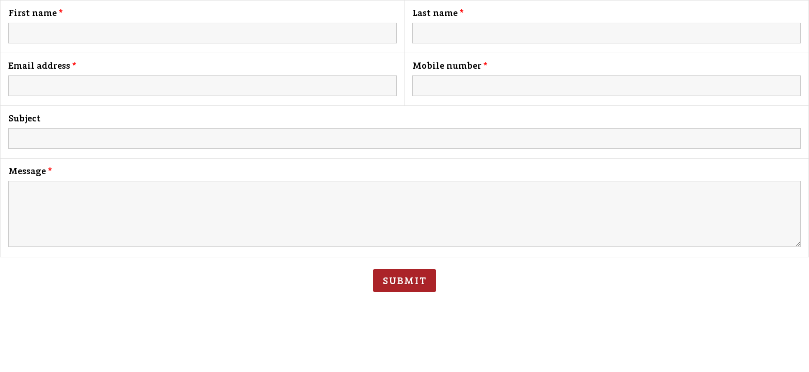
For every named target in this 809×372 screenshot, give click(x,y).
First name (32, 13)
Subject (24, 118)
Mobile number (446, 65)
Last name (435, 13)
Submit (405, 281)
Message (27, 171)
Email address (39, 65)
